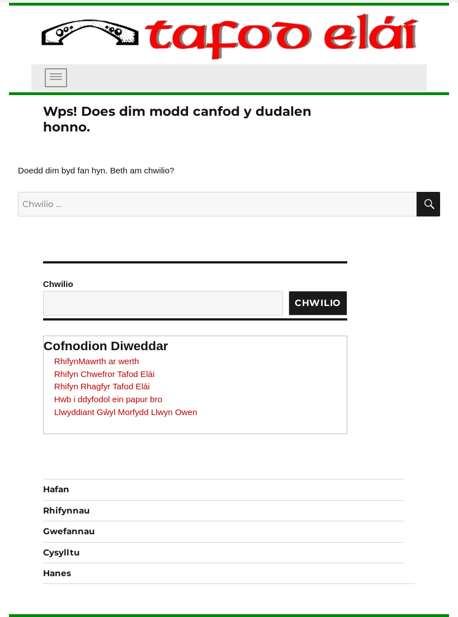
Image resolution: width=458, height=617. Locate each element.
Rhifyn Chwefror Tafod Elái (104, 374)
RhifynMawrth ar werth (96, 361)
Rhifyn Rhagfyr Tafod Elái (102, 386)
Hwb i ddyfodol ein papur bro (108, 399)
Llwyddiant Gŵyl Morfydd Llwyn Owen (125, 412)
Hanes (57, 573)
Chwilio (58, 284)
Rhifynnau (66, 510)
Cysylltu (61, 552)
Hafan (56, 489)
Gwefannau (69, 531)
